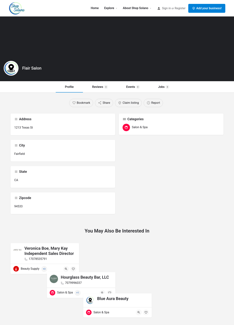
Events (133, 87)
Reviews (100, 87)
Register (180, 8)
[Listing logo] (11, 68)
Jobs (163, 87)
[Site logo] (17, 8)
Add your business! (207, 8)
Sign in (166, 8)
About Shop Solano (135, 8)
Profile (69, 87)
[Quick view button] (66, 269)
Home (95, 8)
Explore (109, 8)
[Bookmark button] (73, 269)
